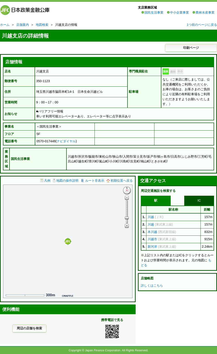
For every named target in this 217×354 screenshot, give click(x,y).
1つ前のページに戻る (202, 24)
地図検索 (42, 24)
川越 (151, 217)
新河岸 (152, 246)
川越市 (152, 239)
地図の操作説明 (67, 180)
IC (199, 200)
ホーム (4, 24)
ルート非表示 (94, 180)
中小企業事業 (179, 12)
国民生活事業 (153, 12)
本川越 (152, 232)
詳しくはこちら (152, 285)
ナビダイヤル (66, 141)
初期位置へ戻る (122, 180)
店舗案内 (22, 24)
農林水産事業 (205, 12)
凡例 (47, 180)
